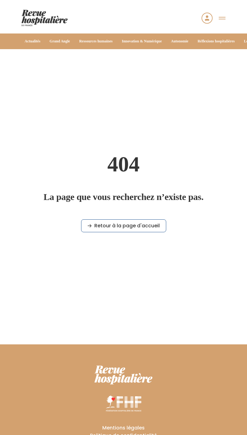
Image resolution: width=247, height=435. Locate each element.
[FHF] (123, 403)
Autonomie (180, 41)
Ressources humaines (96, 41)
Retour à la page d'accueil (124, 225)
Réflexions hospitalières (216, 41)
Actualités (32, 41)
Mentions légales (123, 427)
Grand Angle (59, 41)
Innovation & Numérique (142, 41)
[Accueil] (45, 18)
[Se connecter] (207, 18)
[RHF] (123, 375)
